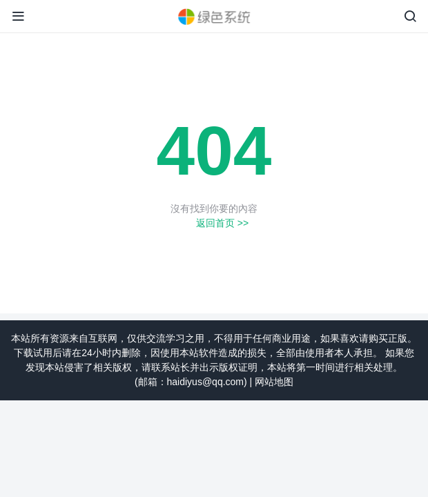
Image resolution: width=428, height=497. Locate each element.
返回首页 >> (222, 222)
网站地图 (274, 381)
